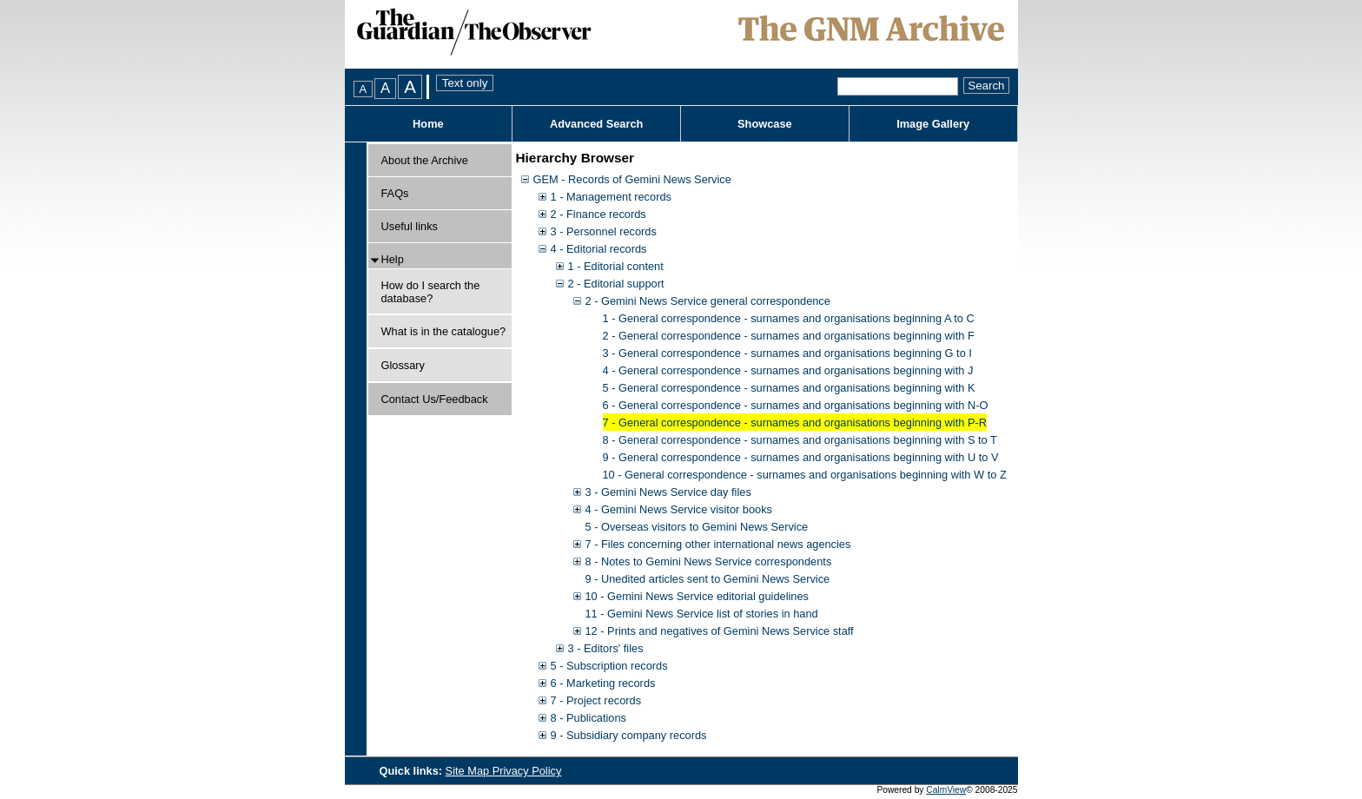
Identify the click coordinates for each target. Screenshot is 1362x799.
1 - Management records (611, 196)
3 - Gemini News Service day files (668, 492)
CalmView (946, 790)
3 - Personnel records (604, 231)
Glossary (403, 365)
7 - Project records (596, 700)
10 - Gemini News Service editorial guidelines (697, 596)
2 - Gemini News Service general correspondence (707, 300)
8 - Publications (589, 717)
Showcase (764, 123)
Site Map (469, 770)
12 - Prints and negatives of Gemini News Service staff (719, 630)
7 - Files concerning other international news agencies (718, 544)
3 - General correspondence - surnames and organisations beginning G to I (787, 353)
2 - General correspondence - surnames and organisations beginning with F (789, 335)
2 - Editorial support (616, 283)
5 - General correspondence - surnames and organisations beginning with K (789, 387)
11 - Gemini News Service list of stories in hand (701, 613)
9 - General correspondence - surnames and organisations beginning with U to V (801, 457)
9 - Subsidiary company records (629, 735)
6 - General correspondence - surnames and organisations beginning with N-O (795, 405)
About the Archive (424, 160)
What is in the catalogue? (443, 331)
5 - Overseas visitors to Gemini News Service (697, 526)
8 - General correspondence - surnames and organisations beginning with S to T (800, 439)
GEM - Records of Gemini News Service (632, 179)
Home (428, 123)
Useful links (409, 226)
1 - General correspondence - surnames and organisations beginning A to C (789, 318)
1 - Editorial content (616, 266)
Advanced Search (596, 123)
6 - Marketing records (603, 683)
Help (392, 259)
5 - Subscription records (609, 665)
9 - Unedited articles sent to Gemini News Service (707, 578)
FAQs (395, 193)
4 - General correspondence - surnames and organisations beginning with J (788, 370)
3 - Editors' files (606, 648)
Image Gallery (932, 123)
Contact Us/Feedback (434, 399)
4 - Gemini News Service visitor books (678, 509)
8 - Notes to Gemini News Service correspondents (708, 561)
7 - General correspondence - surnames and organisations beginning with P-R (795, 422)
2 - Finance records (598, 214)
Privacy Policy (527, 770)
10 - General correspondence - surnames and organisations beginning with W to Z (805, 474)
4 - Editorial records (599, 248)
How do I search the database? (430, 292)
